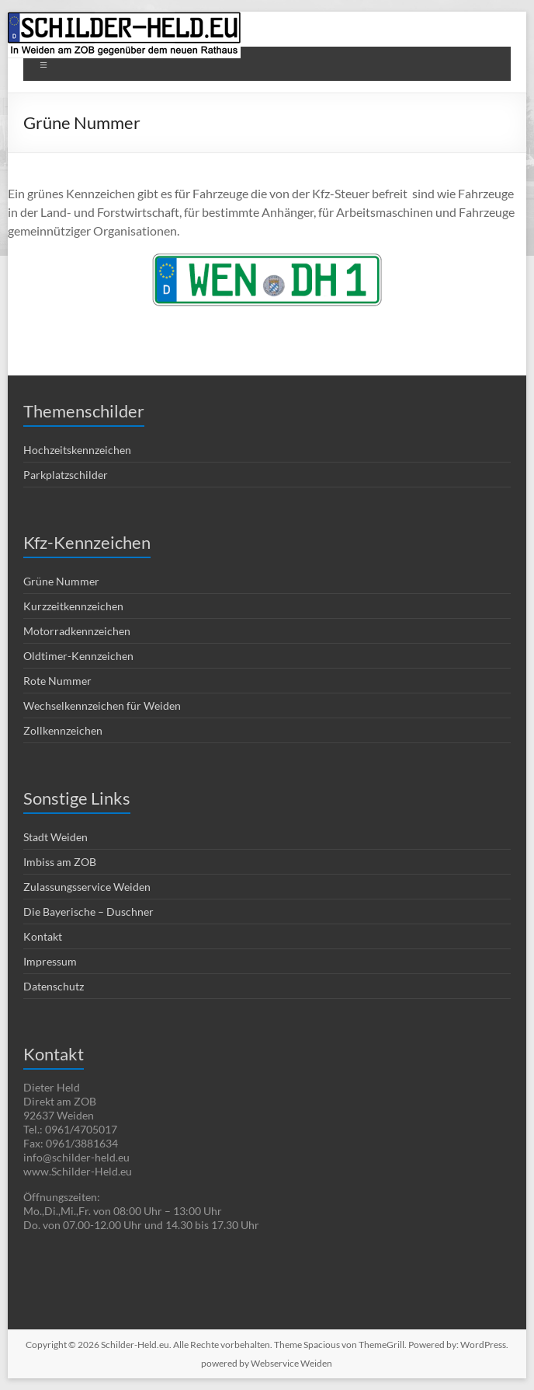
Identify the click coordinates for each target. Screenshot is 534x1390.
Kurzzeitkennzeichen (73, 606)
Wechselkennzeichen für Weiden (102, 705)
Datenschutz (53, 986)
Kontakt (42, 936)
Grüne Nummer (61, 581)
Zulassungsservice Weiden (87, 886)
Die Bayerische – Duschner (88, 911)
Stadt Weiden (55, 836)
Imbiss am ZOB (59, 861)
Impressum (50, 961)
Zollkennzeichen (62, 730)
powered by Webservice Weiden (266, 1363)
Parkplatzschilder (65, 474)
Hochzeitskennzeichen (77, 449)
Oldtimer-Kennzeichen (78, 655)
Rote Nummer (57, 680)
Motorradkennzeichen (76, 630)
